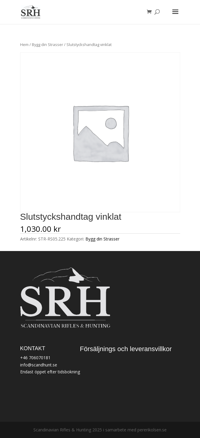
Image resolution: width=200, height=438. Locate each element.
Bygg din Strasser (47, 44)
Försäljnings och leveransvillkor (126, 349)
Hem (24, 44)
